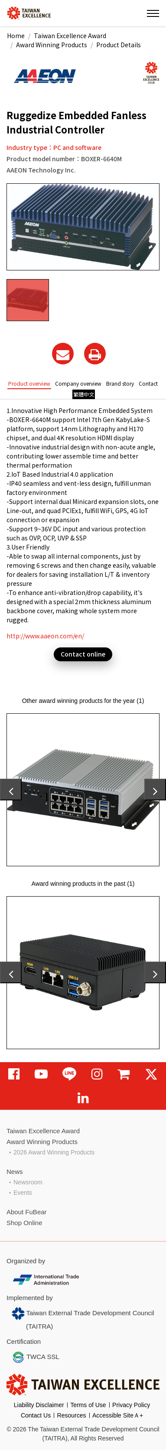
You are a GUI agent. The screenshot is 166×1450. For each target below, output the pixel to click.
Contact (148, 383)
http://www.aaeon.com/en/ (45, 635)
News (15, 1171)
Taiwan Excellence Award (70, 35)
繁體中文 (83, 394)
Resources (71, 1415)
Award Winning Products (51, 44)
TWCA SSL (35, 1357)
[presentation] (11, 789)
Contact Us (36, 1415)
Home (16, 35)
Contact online (83, 654)
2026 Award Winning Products (53, 1152)
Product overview (29, 383)
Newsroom (27, 1182)
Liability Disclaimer (39, 1404)
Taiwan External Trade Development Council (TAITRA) (83, 1318)
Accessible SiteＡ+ (117, 1415)
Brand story (120, 383)
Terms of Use (88, 1404)
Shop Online (24, 1222)
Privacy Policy (131, 1404)
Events (22, 1193)
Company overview (78, 383)
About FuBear (27, 1212)
